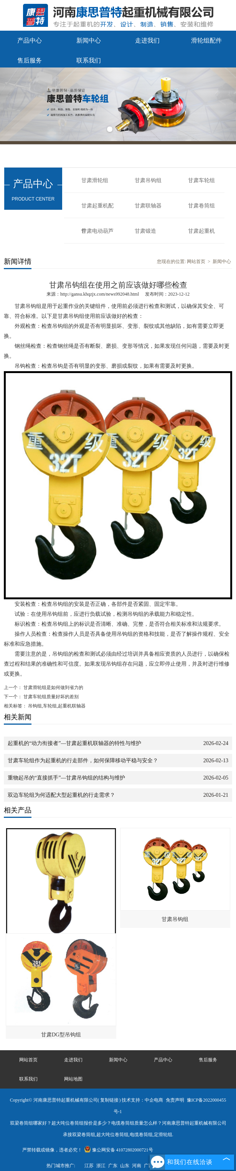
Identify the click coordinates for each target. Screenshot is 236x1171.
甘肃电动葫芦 (97, 231)
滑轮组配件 (206, 40)
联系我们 (88, 60)
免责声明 (175, 1100)
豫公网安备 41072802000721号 (118, 1150)
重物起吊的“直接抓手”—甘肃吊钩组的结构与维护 (66, 778)
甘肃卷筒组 (201, 206)
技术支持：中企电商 (142, 1100)
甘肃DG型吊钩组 (61, 1035)
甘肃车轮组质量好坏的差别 (50, 696)
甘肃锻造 (145, 231)
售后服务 (29, 60)
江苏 (89, 1165)
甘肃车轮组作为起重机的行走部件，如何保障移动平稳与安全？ (83, 760)
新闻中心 (88, 40)
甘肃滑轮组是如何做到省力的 (52, 687)
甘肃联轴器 (148, 206)
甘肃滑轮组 (94, 180)
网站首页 (196, 261)
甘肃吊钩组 (148, 180)
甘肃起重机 (201, 231)
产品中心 (29, 40)
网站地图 (73, 1079)
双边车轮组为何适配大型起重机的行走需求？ (61, 795)
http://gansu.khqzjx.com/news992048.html (99, 294)
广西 (148, 1165)
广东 (112, 1165)
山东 (124, 1165)
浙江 (101, 1165)
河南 (136, 1165)
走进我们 (147, 40)
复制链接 (109, 1100)
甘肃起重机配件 (97, 210)
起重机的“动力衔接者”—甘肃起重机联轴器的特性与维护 (74, 743)
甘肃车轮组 (201, 180)
